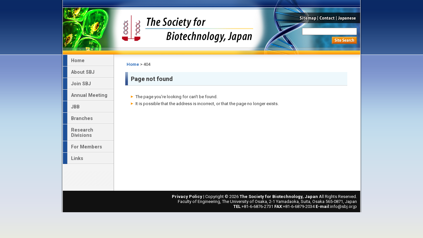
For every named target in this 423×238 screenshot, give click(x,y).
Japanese (348, 18)
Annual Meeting (89, 95)
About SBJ (83, 72)
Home (133, 64)
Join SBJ (81, 83)
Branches (82, 118)
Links (77, 158)
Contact (327, 18)
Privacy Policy (187, 196)
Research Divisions (82, 132)
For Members (86, 146)
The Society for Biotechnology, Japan (187, 27)
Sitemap (307, 18)
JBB (75, 106)
